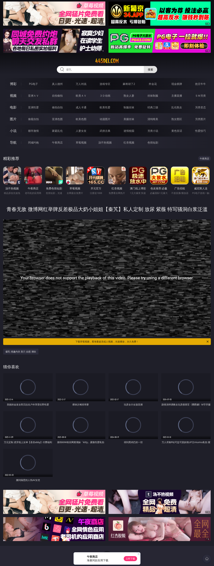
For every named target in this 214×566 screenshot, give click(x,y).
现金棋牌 (176, 84)
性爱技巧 (200, 131)
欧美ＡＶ (81, 95)
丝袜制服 (152, 95)
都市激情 (33, 131)
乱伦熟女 (176, 107)
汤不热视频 (105, 142)
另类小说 (152, 131)
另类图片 (200, 119)
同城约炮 (33, 142)
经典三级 (152, 107)
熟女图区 (176, 119)
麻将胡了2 (129, 84)
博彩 (13, 84)
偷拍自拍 (57, 107)
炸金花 (153, 84)
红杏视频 (129, 142)
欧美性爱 (105, 107)
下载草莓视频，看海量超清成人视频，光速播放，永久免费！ (142, 342)
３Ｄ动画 (105, 95)
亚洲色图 (57, 119)
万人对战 (81, 84)
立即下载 (130, 558)
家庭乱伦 (57, 131)
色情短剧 (152, 142)
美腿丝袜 (129, 119)
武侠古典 (105, 131)
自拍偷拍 (57, 95)
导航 (13, 142)
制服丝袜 (129, 107)
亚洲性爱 (33, 107)
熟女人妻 (129, 95)
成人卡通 (81, 107)
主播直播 (176, 95)
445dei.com (107, 61)
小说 (13, 130)
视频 (13, 95)
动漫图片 (105, 119)
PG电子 (33, 84)
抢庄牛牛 (200, 84)
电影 (13, 107)
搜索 (150, 69)
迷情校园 (129, 131)
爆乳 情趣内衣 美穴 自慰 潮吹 (21, 351)
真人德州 (57, 84)
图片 (13, 119)
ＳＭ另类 (200, 95)
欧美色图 (81, 119)
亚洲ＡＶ (33, 95)
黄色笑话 (176, 131)
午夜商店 (57, 142)
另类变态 (200, 107)
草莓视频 (81, 142)
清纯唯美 (152, 119)
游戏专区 (105, 84)
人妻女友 (81, 131)
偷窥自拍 (33, 119)
